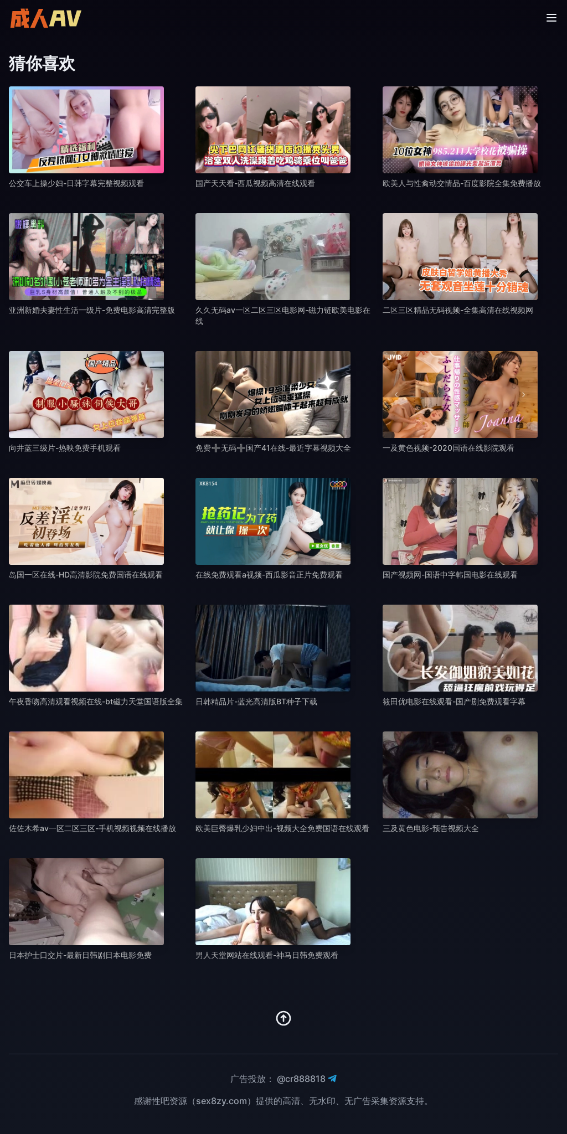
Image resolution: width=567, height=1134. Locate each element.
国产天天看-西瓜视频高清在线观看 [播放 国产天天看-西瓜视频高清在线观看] (255, 183)
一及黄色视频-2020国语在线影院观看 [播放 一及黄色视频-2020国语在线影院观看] (448, 447)
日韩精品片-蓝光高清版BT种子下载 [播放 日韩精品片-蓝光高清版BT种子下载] (256, 701)
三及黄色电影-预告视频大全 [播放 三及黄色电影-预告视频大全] (431, 828)
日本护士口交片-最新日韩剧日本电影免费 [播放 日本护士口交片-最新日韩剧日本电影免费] (80, 955)
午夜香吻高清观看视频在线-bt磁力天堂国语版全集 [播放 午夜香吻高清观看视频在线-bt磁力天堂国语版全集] (96, 701)
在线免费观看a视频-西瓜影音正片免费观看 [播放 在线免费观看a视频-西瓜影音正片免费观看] (269, 574)
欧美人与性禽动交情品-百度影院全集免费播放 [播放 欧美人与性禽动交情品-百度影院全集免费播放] (462, 183)
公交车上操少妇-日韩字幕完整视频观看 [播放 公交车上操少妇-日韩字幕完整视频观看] (76, 183)
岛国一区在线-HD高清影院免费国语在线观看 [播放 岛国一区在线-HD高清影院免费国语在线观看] (86, 574)
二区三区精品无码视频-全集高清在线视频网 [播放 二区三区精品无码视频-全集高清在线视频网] (458, 310)
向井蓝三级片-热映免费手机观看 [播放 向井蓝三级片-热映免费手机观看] (65, 447)
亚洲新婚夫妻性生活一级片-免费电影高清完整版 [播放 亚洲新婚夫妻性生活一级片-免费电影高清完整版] (92, 310)
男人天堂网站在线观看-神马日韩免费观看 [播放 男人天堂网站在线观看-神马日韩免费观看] (266, 955)
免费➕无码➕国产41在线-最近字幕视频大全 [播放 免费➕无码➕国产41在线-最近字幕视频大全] (273, 447)
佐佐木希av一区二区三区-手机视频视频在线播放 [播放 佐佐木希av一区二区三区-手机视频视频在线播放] (92, 828)
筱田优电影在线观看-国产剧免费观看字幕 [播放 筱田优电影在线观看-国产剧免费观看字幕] (454, 701)
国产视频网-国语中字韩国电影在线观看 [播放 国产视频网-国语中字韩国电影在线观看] (450, 574)
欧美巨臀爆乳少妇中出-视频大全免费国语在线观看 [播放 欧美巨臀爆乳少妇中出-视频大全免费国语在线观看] (282, 828)
